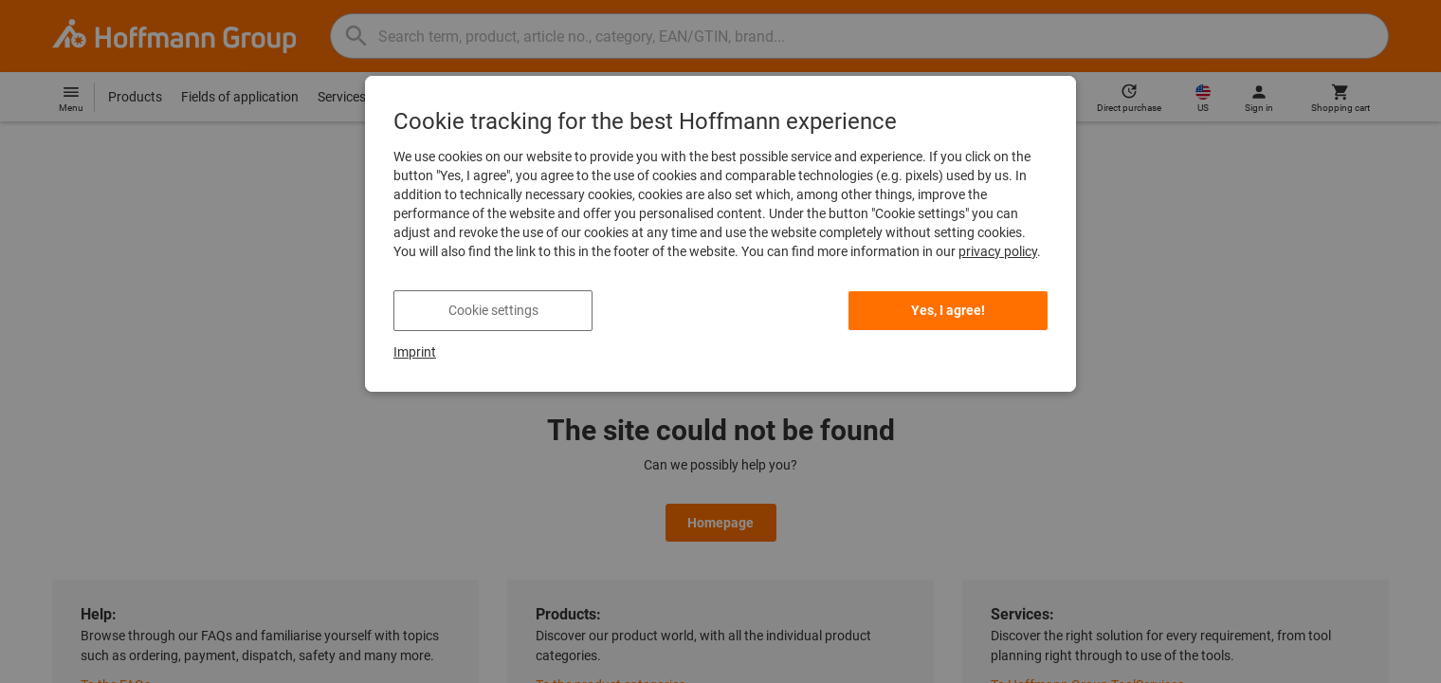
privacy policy (997, 251)
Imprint (414, 352)
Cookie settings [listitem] (493, 310)
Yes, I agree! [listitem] (948, 310)
